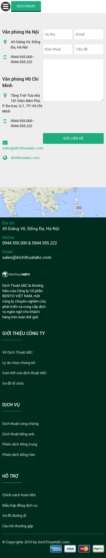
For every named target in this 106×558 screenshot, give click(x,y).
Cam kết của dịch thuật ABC (24, 373)
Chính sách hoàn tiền (19, 495)
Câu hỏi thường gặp (17, 526)
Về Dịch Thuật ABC (17, 352)
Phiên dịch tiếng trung (19, 444)
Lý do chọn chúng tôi (18, 363)
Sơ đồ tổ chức (13, 383)
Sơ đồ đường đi (14, 515)
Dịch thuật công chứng (20, 424)
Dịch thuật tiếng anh (18, 434)
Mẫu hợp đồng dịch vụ (19, 505)
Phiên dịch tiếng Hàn (18, 455)
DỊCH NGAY (26, 6)
